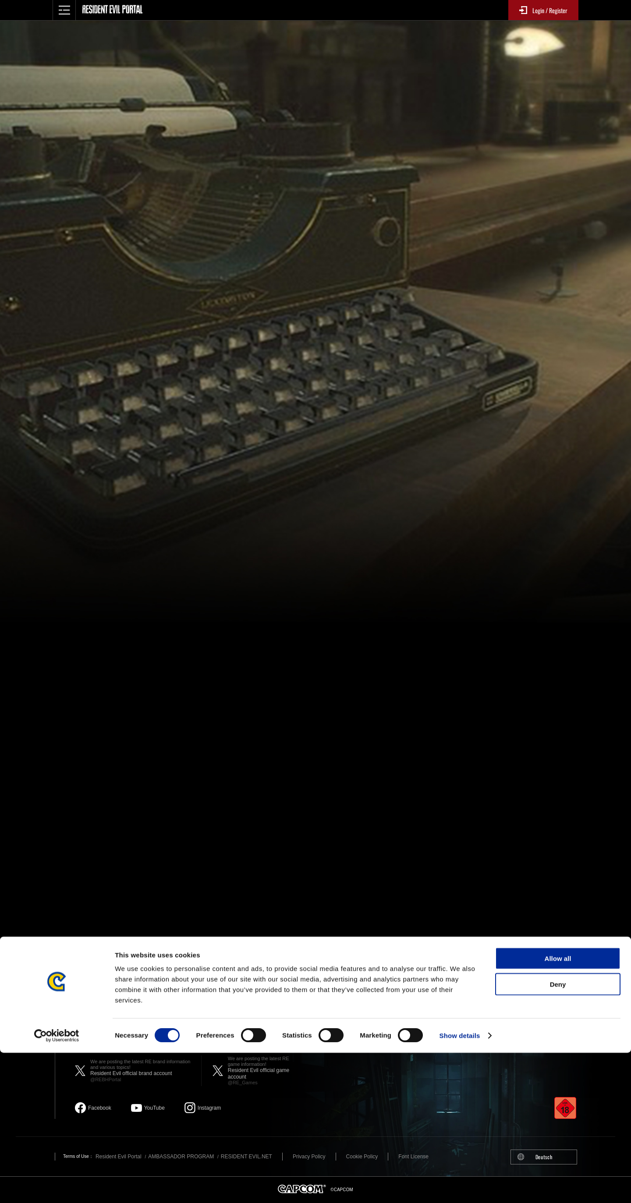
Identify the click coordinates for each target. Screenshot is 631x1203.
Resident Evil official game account (264, 1071)
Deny (558, 1134)
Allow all (558, 1108)
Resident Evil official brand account (141, 1071)
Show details (460, 1185)
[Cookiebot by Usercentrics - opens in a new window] (56, 1185)
